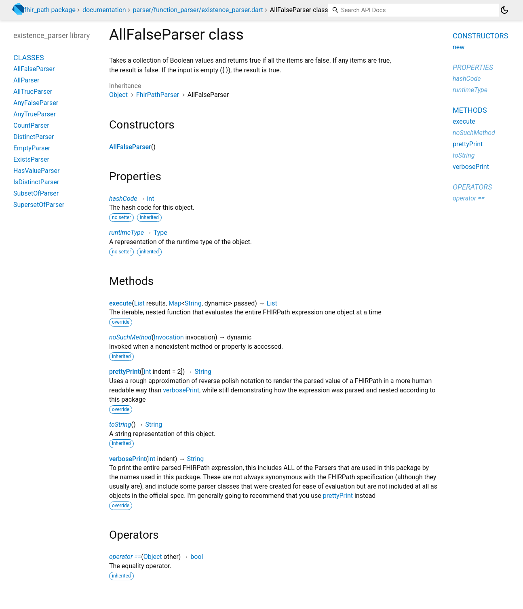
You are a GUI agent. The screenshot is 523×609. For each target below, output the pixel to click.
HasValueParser (36, 171)
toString (120, 424)
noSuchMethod (130, 337)
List (139, 303)
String (193, 303)
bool (196, 557)
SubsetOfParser (36, 193)
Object (118, 95)
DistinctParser (33, 137)
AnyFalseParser (35, 103)
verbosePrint (181, 390)
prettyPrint (124, 371)
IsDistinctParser (36, 182)
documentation (104, 10)
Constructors (480, 36)
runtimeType (126, 232)
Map (175, 303)
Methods (470, 110)
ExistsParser (31, 159)
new (458, 47)
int (150, 198)
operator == (125, 557)
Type (160, 232)
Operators (472, 187)
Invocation (168, 337)
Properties (473, 67)
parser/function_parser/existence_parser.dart (198, 10)
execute (120, 303)
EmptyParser (31, 148)
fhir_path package (50, 10)
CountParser (31, 125)
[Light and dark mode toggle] (504, 10)
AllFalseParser (130, 147)
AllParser (26, 80)
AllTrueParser (32, 91)
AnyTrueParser (34, 114)
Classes (28, 57)
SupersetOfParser (38, 205)
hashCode (123, 198)
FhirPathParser (157, 95)
